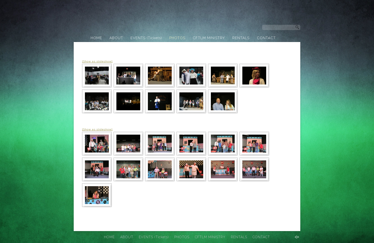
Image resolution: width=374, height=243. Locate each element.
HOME (96, 38)
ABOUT (116, 38)
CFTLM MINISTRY (209, 38)
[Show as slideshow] (97, 61)
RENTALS (240, 38)
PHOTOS (177, 38)
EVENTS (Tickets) (146, 38)
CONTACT (266, 38)
